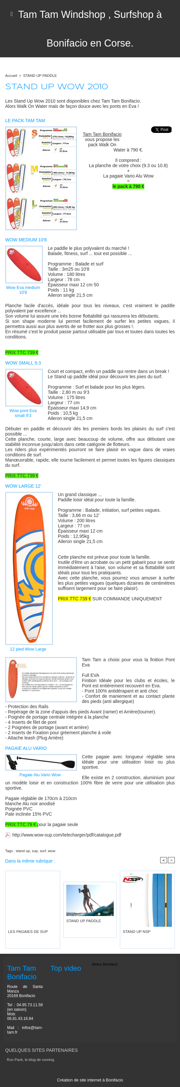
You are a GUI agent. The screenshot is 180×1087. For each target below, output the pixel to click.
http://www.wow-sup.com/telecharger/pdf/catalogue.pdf (67, 834)
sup (34, 851)
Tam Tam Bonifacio (102, 134)
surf (42, 851)
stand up (22, 851)
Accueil (11, 76)
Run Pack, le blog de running (30, 1060)
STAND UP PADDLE (39, 76)
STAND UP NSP (136, 931)
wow (50, 851)
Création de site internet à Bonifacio (90, 1080)
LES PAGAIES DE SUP (26, 931)
